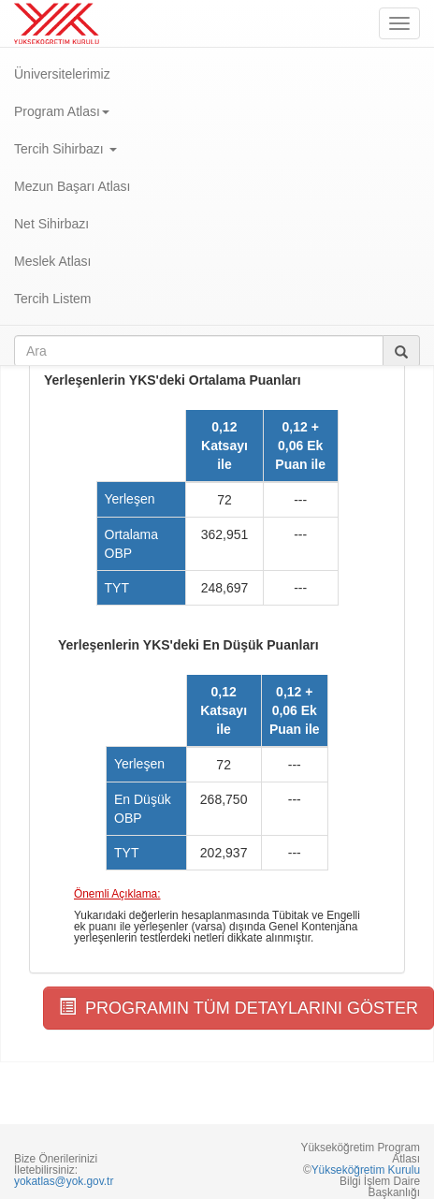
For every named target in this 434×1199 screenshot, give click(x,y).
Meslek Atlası (52, 261)
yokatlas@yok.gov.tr (63, 1181)
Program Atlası (61, 111)
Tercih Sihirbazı (65, 148)
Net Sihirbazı (51, 223)
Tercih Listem (52, 298)
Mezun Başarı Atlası (72, 186)
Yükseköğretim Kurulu (365, 1170)
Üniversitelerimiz (62, 73)
